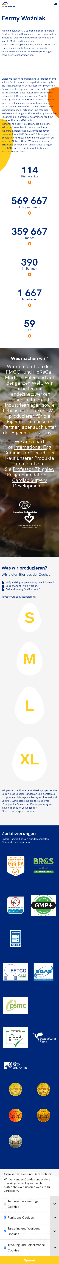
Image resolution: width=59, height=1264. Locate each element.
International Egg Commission (27, 450)
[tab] (54, 1219)
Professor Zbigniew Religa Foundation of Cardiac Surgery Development (30, 477)
